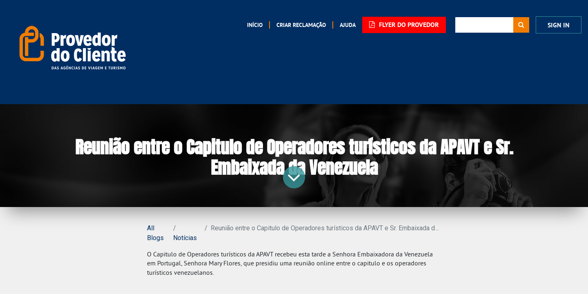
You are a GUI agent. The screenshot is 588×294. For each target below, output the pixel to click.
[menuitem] (255, 25)
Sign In (559, 25)
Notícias (185, 238)
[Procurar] (521, 25)
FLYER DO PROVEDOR (404, 24)
